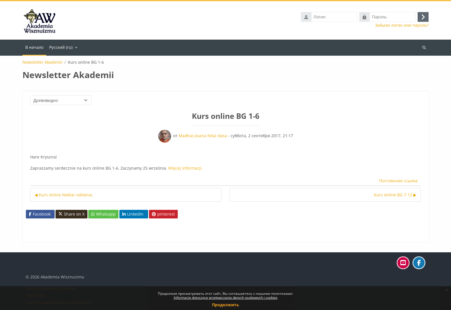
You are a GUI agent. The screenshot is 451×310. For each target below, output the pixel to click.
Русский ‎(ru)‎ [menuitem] (60, 47)
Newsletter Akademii (42, 62)
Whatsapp (103, 214)
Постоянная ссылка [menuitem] (398, 180)
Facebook (40, 214)
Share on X (71, 214)
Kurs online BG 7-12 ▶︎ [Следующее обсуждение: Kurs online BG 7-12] (395, 194)
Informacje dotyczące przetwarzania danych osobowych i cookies (226, 297)
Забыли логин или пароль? (402, 25)
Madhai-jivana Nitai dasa (203, 135)
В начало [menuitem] (34, 47)
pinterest (163, 214)
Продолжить (225, 304)
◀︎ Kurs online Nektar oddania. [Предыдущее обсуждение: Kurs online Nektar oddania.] (64, 194)
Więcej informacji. (185, 168)
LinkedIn (133, 214)
